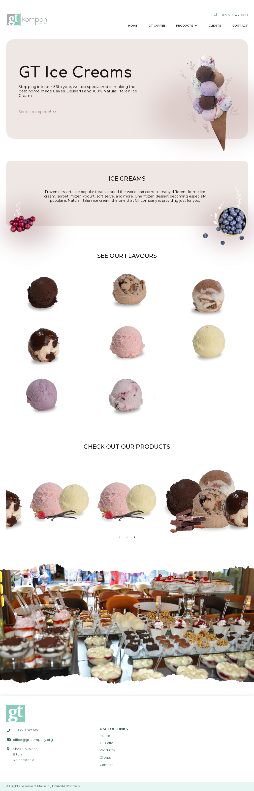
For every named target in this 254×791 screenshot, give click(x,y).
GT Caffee (157, 25)
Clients (215, 25)
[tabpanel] (62, 500)
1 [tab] (119, 537)
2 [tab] (127, 537)
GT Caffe (106, 743)
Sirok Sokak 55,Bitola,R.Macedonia (25, 754)
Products (184, 25)
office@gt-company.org (33, 740)
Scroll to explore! (35, 112)
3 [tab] (134, 537)
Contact (240, 25)
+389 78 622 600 (231, 15)
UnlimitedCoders (66, 786)
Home (132, 25)
